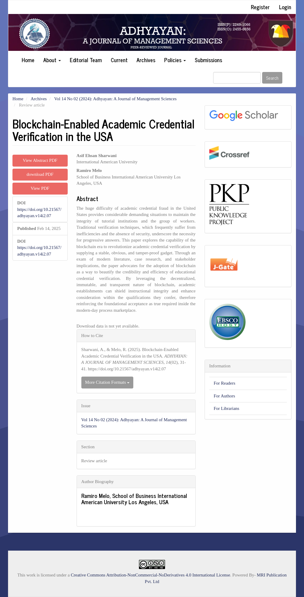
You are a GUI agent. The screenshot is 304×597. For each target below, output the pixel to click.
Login (285, 6)
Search (272, 78)
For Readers (224, 383)
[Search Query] (237, 78)
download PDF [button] (40, 174)
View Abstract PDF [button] (40, 160)
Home (28, 59)
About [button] (52, 59)
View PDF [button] (40, 188)
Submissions (208, 59)
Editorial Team (86, 59)
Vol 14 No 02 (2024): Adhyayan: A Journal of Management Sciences (115, 98)
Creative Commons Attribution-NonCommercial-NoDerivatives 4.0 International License (150, 575)
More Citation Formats (107, 382)
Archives (146, 59)
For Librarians (226, 408)
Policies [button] (175, 59)
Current (119, 59)
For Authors (224, 396)
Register (260, 6)
